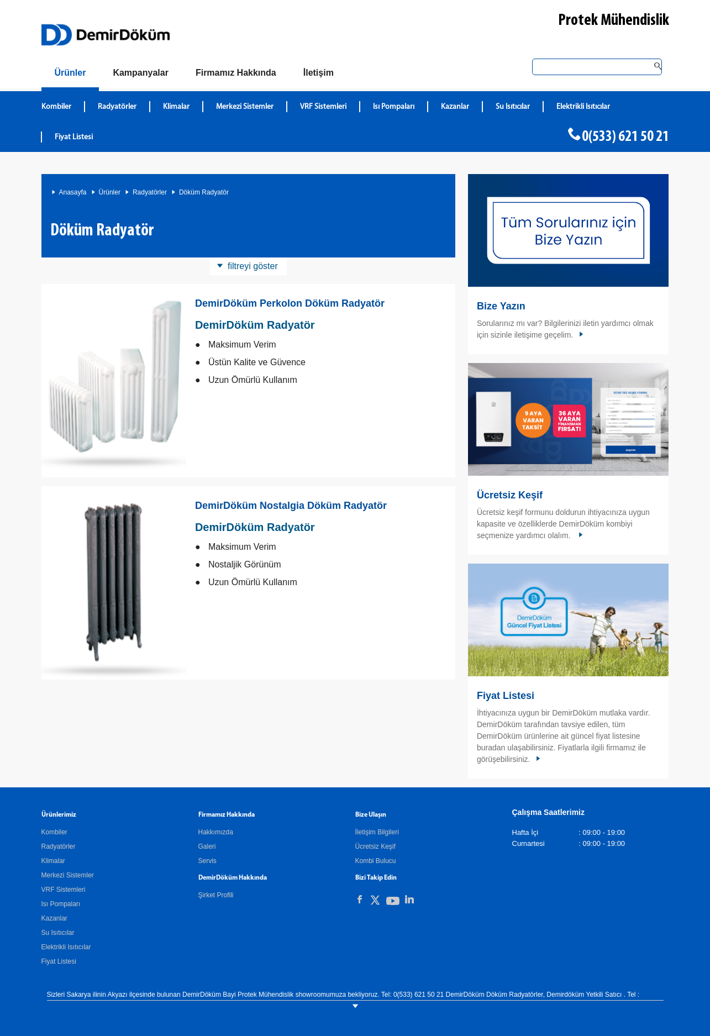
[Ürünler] (70, 75)
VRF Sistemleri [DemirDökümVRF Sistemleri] (323, 107)
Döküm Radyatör (204, 192)
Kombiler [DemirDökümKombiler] (56, 107)
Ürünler (109, 192)
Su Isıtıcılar (58, 933)
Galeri (207, 846)
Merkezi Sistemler (67, 875)
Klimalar (53, 861)
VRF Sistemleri (63, 889)
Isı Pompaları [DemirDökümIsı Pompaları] (393, 107)
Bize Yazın (501, 306)
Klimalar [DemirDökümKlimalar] (176, 107)
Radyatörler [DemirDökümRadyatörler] (117, 107)
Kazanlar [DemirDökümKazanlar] (455, 107)
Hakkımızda (215, 832)
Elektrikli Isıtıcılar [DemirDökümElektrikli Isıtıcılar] (583, 107)
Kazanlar (54, 918)
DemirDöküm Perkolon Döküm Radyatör (290, 303)
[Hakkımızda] (236, 73)
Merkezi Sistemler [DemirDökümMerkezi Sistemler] (245, 107)
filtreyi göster (253, 266)
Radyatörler (150, 192)
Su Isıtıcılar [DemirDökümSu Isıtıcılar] (513, 107)
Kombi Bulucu (375, 861)
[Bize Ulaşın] (318, 73)
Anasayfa (73, 192)
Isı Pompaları (61, 904)
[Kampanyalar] (140, 73)
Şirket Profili (216, 895)
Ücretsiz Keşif (510, 495)
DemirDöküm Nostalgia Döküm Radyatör (291, 506)
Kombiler (54, 832)
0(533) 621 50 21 (625, 137)
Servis (207, 861)
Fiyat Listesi (74, 137)
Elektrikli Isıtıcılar (66, 947)
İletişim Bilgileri (377, 832)
